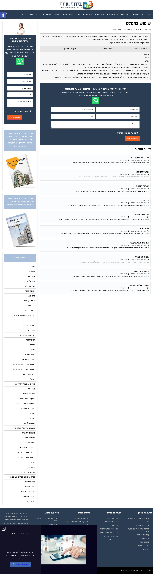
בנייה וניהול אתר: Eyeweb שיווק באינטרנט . (135, 571)
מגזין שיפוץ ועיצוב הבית (109, 532)
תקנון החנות (144, 542)
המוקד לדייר (83, 527)
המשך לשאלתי (142, 172)
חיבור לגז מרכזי (142, 257)
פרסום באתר (144, 538)
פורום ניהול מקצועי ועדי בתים (133, 30)
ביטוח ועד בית (51, 527)
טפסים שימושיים (81, 518)
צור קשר (146, 549)
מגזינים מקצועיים (142, 525)
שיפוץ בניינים (82, 535)
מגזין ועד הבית (113, 518)
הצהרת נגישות (143, 545)
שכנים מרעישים (142, 214)
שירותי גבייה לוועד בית (79, 538)
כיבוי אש (53, 535)
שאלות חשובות (142, 186)
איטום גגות (53, 524)
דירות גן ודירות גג (141, 271)
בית (148, 522)
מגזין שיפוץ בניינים (111, 536)
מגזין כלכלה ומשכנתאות (109, 529)
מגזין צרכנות (114, 539)
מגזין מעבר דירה (112, 525)
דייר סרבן (144, 200)
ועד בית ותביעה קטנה (139, 243)
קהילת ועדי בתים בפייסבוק (77, 531)
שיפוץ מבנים (52, 553)
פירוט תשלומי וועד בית (139, 285)
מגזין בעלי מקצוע (112, 522)
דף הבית (148, 30)
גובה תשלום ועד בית (140, 157)
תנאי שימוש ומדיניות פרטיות (138, 518)
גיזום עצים (144, 228)
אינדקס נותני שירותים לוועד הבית (138, 530)
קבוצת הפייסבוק (143, 535)
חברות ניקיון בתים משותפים (46, 545)
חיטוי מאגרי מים (50, 531)
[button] (3, 15)
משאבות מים (52, 542)
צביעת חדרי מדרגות (49, 549)
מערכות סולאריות (50, 538)
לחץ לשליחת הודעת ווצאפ (88, 95)
